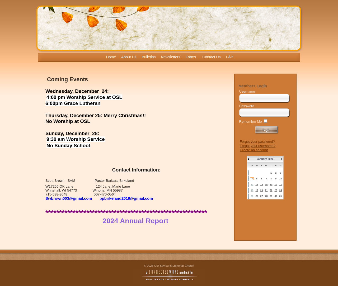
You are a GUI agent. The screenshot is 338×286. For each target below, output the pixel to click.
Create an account (254, 150)
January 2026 (265, 159)
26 (256, 196)
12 (256, 184)
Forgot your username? (257, 146)
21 (266, 190)
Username (247, 91)
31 (280, 196)
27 (261, 196)
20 (261, 190)
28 (266, 196)
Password (246, 106)
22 (271, 190)
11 (252, 184)
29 (271, 196)
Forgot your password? (257, 142)
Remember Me (250, 121)
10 (280, 178)
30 (275, 196)
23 (275, 190)
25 (252, 196)
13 (261, 184)
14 (266, 184)
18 (252, 190)
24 (280, 190)
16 (275, 184)
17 (280, 184)
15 (271, 184)
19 (256, 190)
